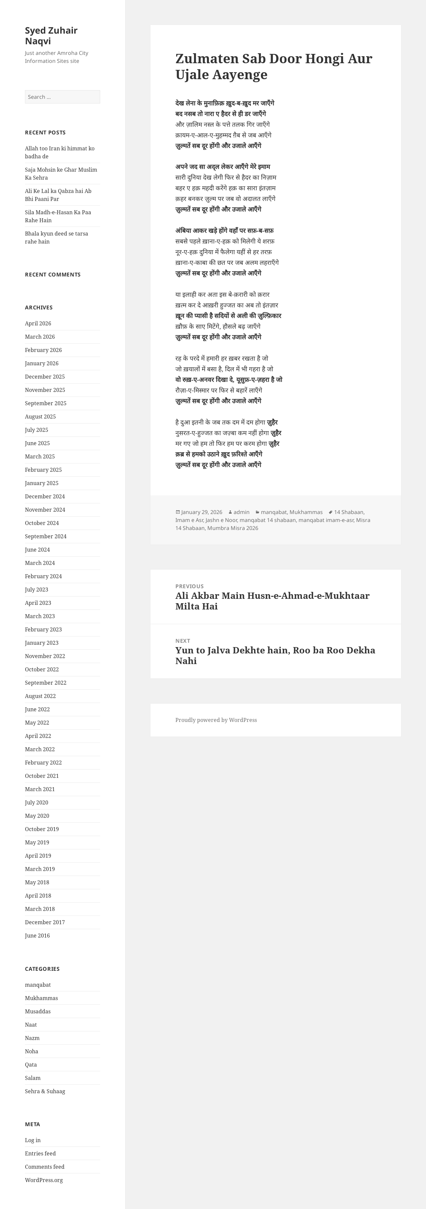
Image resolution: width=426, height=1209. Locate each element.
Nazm (32, 1038)
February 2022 (43, 762)
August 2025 (40, 416)
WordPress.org (44, 1180)
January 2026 (42, 363)
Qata (31, 1064)
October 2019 (42, 829)
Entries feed (40, 1153)
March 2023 (40, 616)
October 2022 (42, 669)
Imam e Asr (189, 520)
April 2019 (38, 855)
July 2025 (36, 429)
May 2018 (37, 882)
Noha (31, 1051)
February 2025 (43, 469)
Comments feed (45, 1166)
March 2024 (40, 563)
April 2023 (38, 602)
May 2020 (37, 815)
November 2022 (45, 656)
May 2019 (37, 842)
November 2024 (45, 509)
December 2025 (45, 376)
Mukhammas (41, 998)
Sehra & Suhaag (45, 1091)
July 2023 (36, 589)
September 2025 (46, 403)
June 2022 (37, 709)
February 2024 (43, 576)
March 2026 (40, 336)
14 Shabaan (348, 512)
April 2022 (38, 736)
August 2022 (40, 696)
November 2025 (45, 390)
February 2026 (43, 350)
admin (242, 512)
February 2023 (43, 629)
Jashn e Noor (221, 520)
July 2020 (36, 802)
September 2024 (46, 536)
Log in (33, 1140)
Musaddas (38, 1011)
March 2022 (40, 749)
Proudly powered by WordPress (216, 720)
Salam (33, 1078)
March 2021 (40, 789)
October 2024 (42, 523)
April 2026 (38, 323)
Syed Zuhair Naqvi (51, 35)
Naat (31, 1024)
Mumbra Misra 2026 (232, 528)
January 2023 (42, 642)
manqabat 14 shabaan (268, 520)
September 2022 (46, 682)
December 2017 (45, 922)
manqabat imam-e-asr (326, 520)
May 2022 (37, 722)
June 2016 (37, 935)
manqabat (38, 984)
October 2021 (42, 775)
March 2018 (40, 909)
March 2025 (40, 456)
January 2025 (42, 483)
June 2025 (37, 443)
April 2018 (38, 895)
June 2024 (37, 549)
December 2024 (45, 496)
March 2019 (40, 869)
